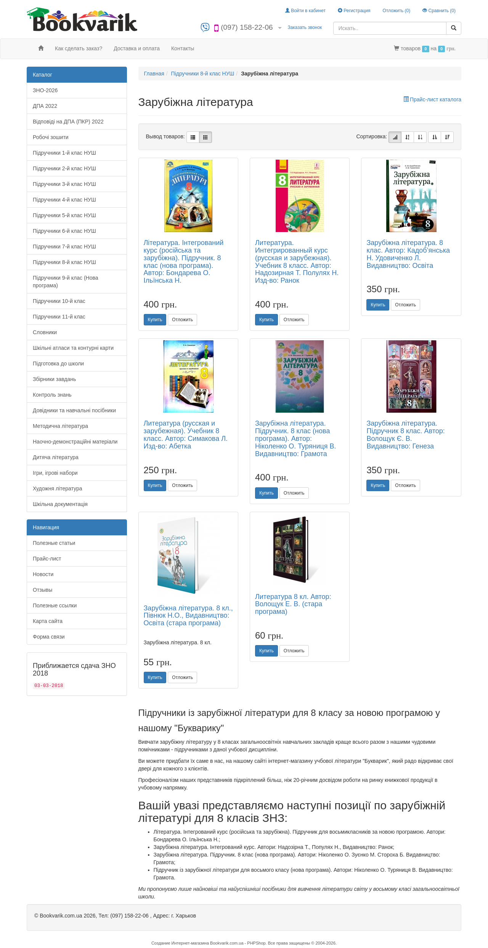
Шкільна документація (60, 504)
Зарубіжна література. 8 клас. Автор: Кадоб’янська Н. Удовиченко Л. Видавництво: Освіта (408, 254)
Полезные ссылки (55, 605)
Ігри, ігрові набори (55, 473)
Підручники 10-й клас (59, 301)
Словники (45, 332)
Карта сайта (48, 621)
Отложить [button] (182, 319)
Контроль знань (52, 395)
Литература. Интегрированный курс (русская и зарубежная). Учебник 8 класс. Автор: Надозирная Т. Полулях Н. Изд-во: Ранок (297, 261)
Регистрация (354, 10)
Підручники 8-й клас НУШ (64, 262)
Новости (43, 574)
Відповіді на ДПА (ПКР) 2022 (68, 122)
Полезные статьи (54, 543)
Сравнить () (439, 10)
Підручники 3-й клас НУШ (64, 184)
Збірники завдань (54, 379)
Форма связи (49, 637)
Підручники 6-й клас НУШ (64, 231)
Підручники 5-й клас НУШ (64, 215)
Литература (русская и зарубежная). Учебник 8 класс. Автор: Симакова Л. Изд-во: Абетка (186, 435)
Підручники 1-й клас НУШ (64, 153)
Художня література (57, 488)
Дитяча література (56, 457)
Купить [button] (155, 319)
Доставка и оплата (137, 48)
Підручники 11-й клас (59, 317)
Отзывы (42, 590)
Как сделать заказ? (78, 48)
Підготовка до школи (58, 363)
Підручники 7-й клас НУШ (64, 246)
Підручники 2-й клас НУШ (64, 168)
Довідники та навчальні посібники (74, 410)
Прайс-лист (47, 559)
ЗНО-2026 (45, 90)
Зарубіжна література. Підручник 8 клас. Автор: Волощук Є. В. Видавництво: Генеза (405, 435)
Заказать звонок (304, 27)
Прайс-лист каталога (432, 99)
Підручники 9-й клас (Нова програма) (65, 281)
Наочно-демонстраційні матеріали (75, 442)
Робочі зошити (51, 137)
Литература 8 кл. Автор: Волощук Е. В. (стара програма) (293, 604)
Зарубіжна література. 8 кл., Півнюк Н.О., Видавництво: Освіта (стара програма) (188, 615)
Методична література (60, 426)
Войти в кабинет (305, 10)
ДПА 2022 (45, 106)
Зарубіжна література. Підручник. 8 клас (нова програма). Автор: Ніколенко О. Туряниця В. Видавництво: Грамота (295, 438)
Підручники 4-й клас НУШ (64, 200)
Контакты (182, 48)
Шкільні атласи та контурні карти (73, 348)
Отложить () (396, 10)
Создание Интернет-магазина (180, 943)
